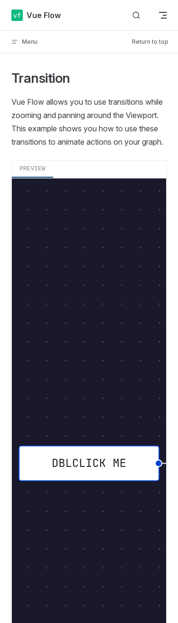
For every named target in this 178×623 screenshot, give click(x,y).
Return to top (150, 41)
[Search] (136, 15)
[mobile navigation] (162, 15)
